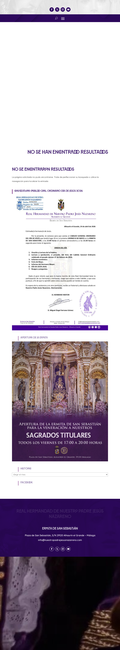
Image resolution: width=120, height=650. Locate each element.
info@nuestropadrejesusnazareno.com (60, 540)
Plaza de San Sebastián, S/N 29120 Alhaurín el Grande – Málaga (60, 535)
